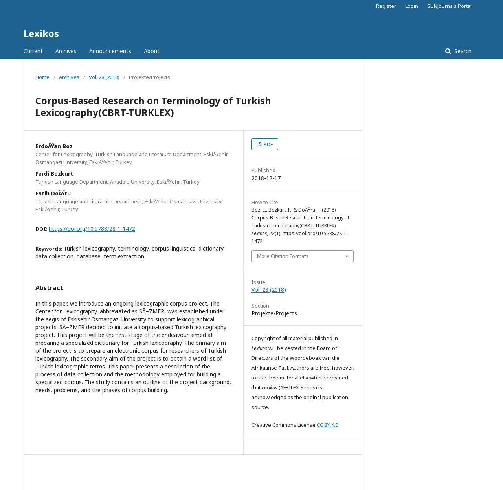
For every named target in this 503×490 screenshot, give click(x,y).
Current (33, 51)
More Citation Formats (282, 256)
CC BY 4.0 (327, 424)
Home (42, 77)
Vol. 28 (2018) (104, 77)
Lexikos (41, 33)
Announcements (110, 51)
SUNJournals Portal (449, 5)
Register (386, 5)
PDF (268, 144)
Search (462, 51)
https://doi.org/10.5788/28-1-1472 (92, 228)
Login (411, 5)
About (152, 51)
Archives (66, 51)
